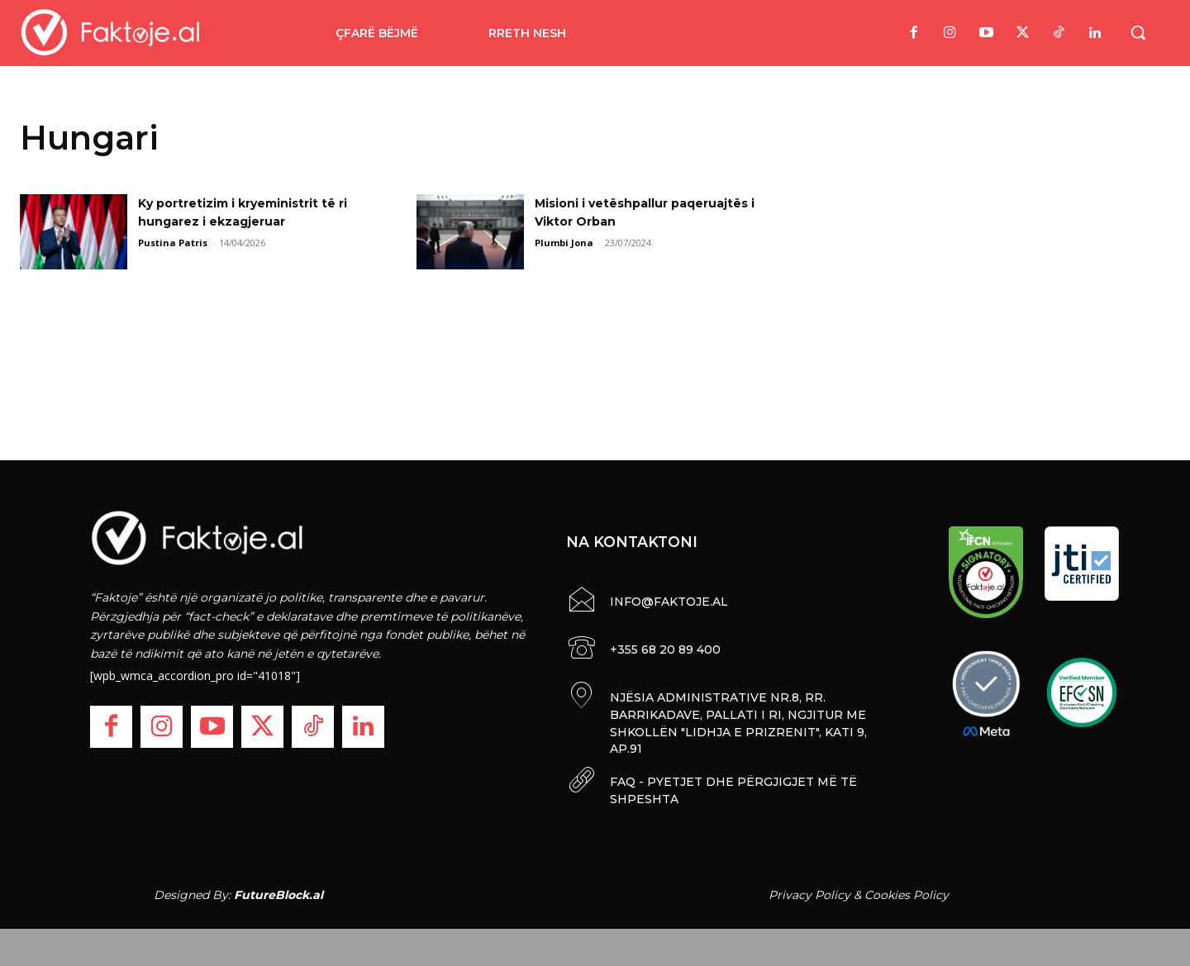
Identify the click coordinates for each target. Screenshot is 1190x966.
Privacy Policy (809, 890)
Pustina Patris (172, 242)
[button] (1137, 32)
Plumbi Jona (564, 242)
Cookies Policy (906, 890)
